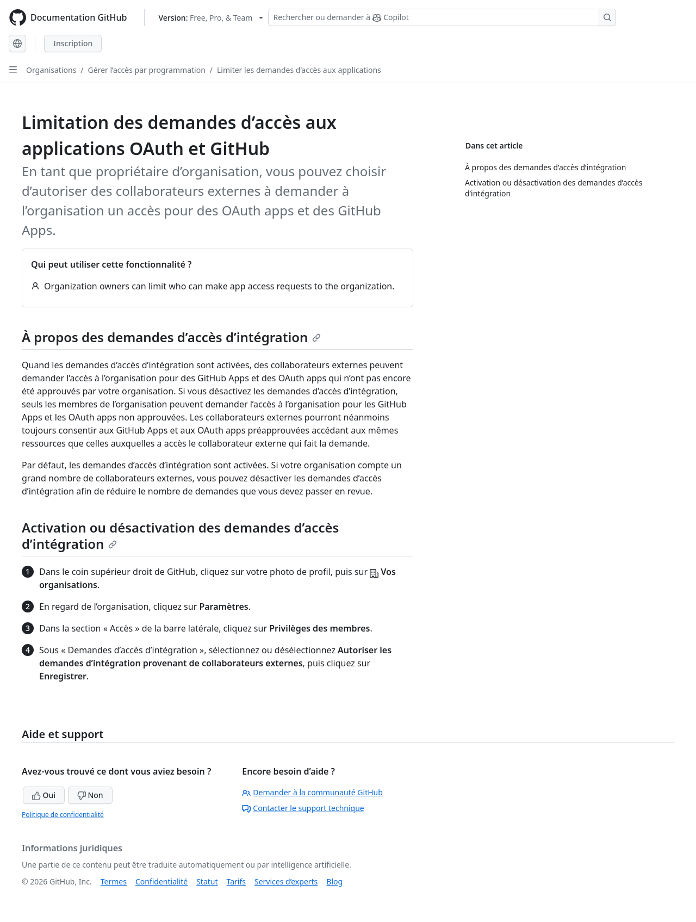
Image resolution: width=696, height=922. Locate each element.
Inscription (72, 43)
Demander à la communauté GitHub (312, 792)
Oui (43, 795)
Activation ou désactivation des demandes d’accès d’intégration (180, 535)
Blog (334, 881)
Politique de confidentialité (63, 814)
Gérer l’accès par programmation (147, 70)
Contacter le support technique (303, 808)
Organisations (51, 70)
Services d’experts (286, 881)
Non (90, 795)
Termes (114, 881)
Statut (206, 881)
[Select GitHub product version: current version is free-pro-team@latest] (210, 17)
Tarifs (236, 881)
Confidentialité (161, 881)
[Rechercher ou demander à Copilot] (442, 17)
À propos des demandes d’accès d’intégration (171, 337)
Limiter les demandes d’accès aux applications (299, 70)
